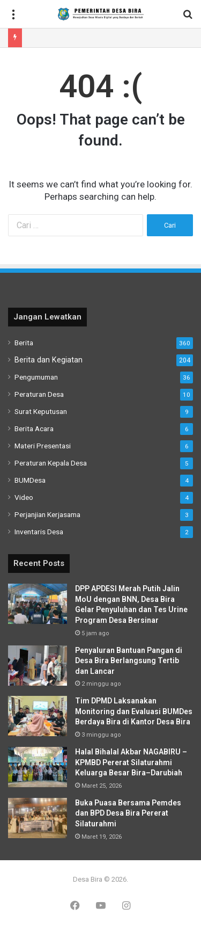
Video (23, 497)
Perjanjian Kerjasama (47, 514)
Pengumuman (36, 377)
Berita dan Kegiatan (48, 359)
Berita (23, 342)
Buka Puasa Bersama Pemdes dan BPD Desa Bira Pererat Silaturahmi (128, 813)
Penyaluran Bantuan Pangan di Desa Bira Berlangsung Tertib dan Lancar (128, 660)
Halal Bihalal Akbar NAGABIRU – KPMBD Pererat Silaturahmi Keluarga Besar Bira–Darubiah (131, 762)
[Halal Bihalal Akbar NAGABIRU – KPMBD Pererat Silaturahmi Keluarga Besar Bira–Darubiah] (37, 767)
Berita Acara (34, 428)
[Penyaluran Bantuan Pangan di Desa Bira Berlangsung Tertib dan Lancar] (37, 665)
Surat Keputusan (40, 411)
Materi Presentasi (42, 445)
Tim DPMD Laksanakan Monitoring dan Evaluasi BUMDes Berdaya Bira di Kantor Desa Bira (133, 711)
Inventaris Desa (38, 531)
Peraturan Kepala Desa (50, 463)
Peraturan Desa (39, 394)
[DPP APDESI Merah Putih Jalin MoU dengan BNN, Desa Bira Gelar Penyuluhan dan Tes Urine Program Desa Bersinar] (37, 604)
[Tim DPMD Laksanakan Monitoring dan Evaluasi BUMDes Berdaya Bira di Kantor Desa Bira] (37, 716)
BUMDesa (30, 480)
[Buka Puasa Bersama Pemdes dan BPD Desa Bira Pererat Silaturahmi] (37, 818)
